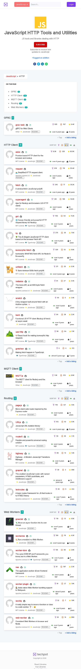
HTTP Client (16, 95)
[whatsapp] (46, 63)
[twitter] (38, 63)
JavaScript (11, 76)
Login (71, 4)
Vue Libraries (40, 667)
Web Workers (17, 107)
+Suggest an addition (40, 58)
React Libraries (40, 664)
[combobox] (45, 4)
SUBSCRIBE (40, 45)
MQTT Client (17, 99)
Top (60, 137)
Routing (14, 103)
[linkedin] (42, 63)
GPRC (13, 91)
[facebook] (34, 63)
